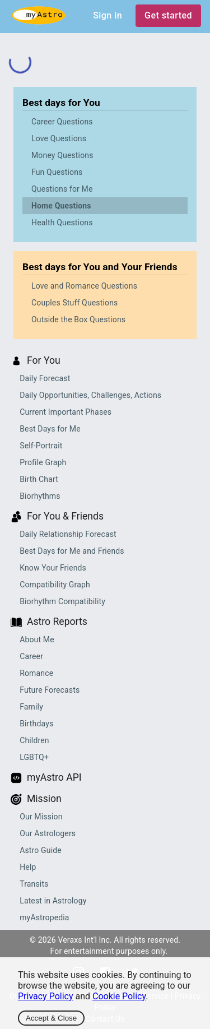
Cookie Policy (119, 996)
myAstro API (54, 777)
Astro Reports (57, 621)
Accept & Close (51, 1018)
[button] (105, 121)
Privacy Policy (45, 996)
